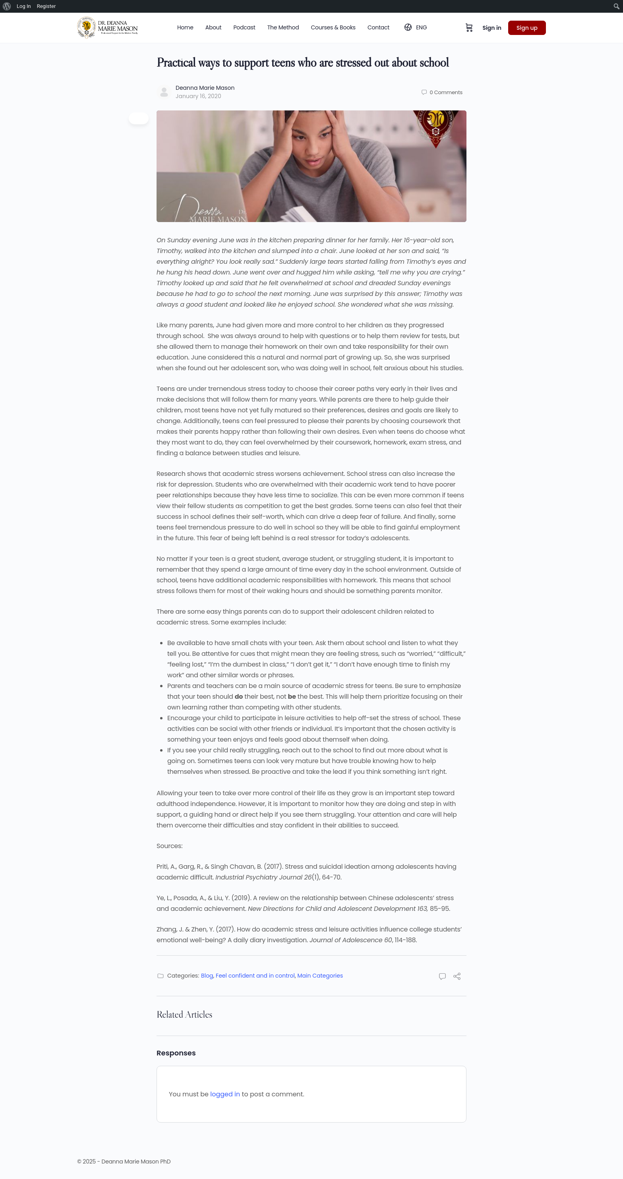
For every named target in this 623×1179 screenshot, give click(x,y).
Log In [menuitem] (24, 6)
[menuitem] (7, 6)
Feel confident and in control (255, 976)
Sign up (527, 28)
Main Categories (320, 976)
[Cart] (469, 28)
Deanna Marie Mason (205, 88)
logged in (225, 1094)
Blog (207, 976)
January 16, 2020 (198, 96)
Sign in (491, 28)
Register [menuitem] (46, 6)
